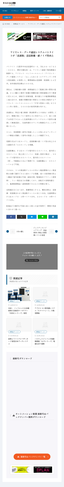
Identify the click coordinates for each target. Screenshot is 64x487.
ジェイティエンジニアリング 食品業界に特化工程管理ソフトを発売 (40, 231)
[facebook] (11, 217)
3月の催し (20, 231)
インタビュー (15, 11)
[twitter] (21, 217)
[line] (42, 217)
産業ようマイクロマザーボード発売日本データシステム (18, 341)
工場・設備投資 (47, 11)
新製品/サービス (19, 24)
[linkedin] (53, 217)
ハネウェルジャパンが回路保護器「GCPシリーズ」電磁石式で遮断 (45, 341)
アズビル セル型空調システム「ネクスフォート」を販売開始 (45, 310)
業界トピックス (34, 11)
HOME (5, 11)
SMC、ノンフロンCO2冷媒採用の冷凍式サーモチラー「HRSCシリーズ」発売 (18, 310)
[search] (59, 17)
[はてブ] (32, 217)
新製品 (24, 11)
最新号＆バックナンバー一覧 (33, 456)
